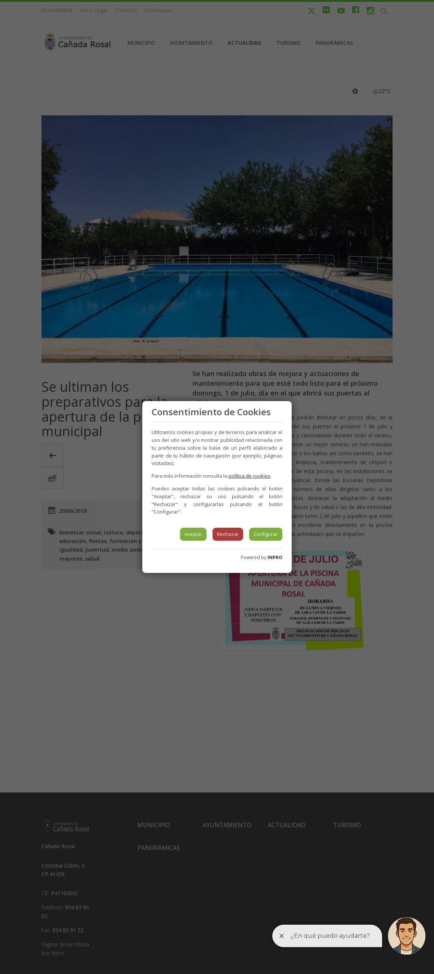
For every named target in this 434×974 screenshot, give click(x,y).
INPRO (274, 557)
